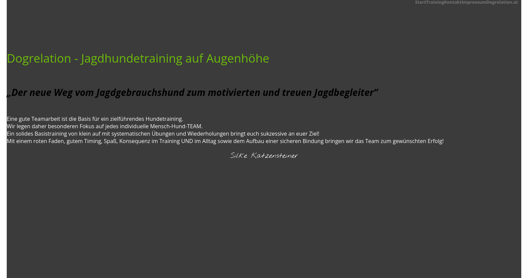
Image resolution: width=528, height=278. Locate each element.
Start (420, 2)
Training (435, 2)
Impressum (474, 2)
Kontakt (453, 2)
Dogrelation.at (502, 2)
